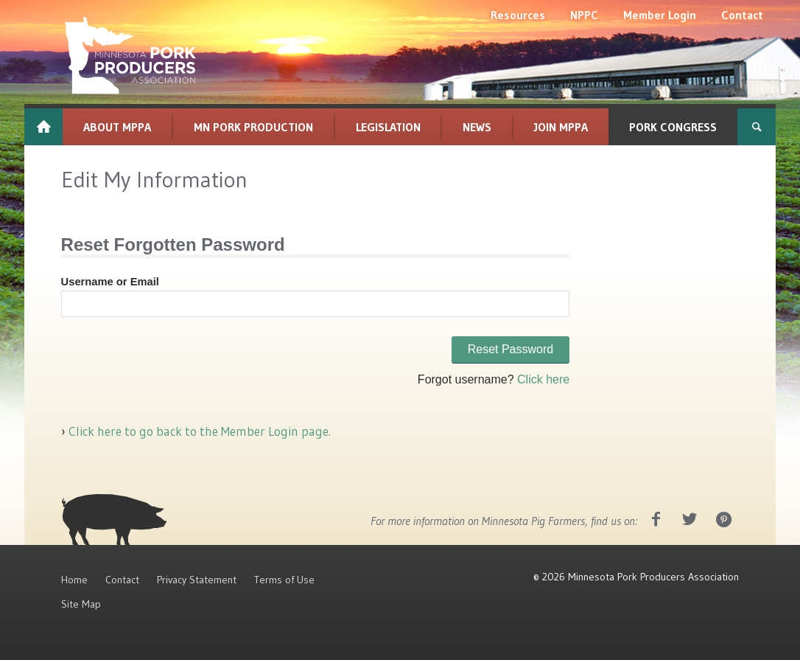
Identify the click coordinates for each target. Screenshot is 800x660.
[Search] (756, 126)
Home (74, 579)
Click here (543, 379)
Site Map (81, 604)
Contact (122, 579)
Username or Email (110, 282)
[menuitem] (518, 14)
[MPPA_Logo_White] (130, 55)
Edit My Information (154, 179)
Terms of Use (284, 579)
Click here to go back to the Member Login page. (198, 431)
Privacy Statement (196, 579)
